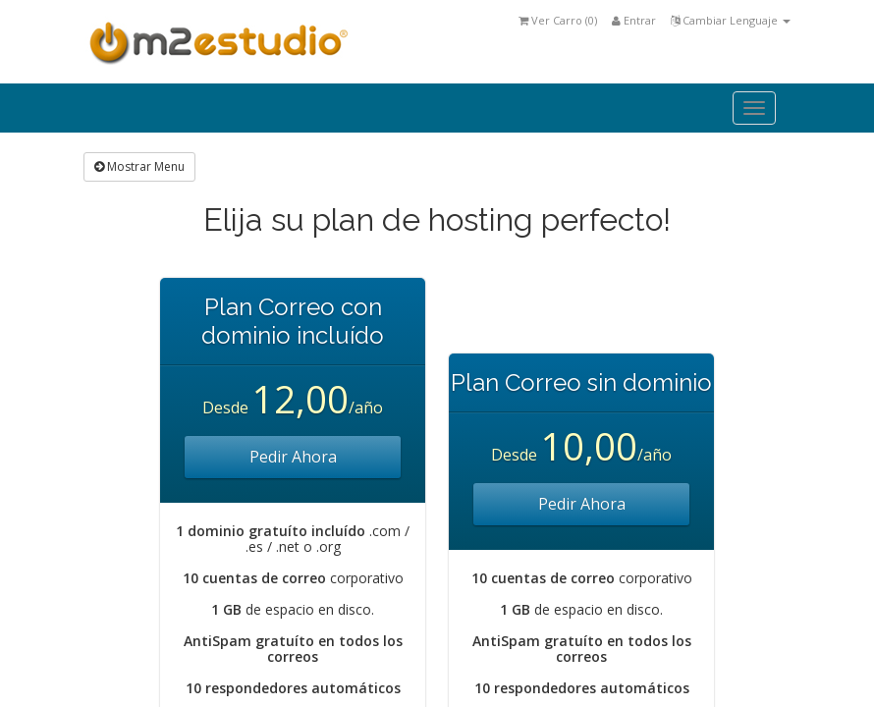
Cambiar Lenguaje (731, 20)
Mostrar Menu (139, 166)
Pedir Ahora (293, 456)
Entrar (634, 20)
